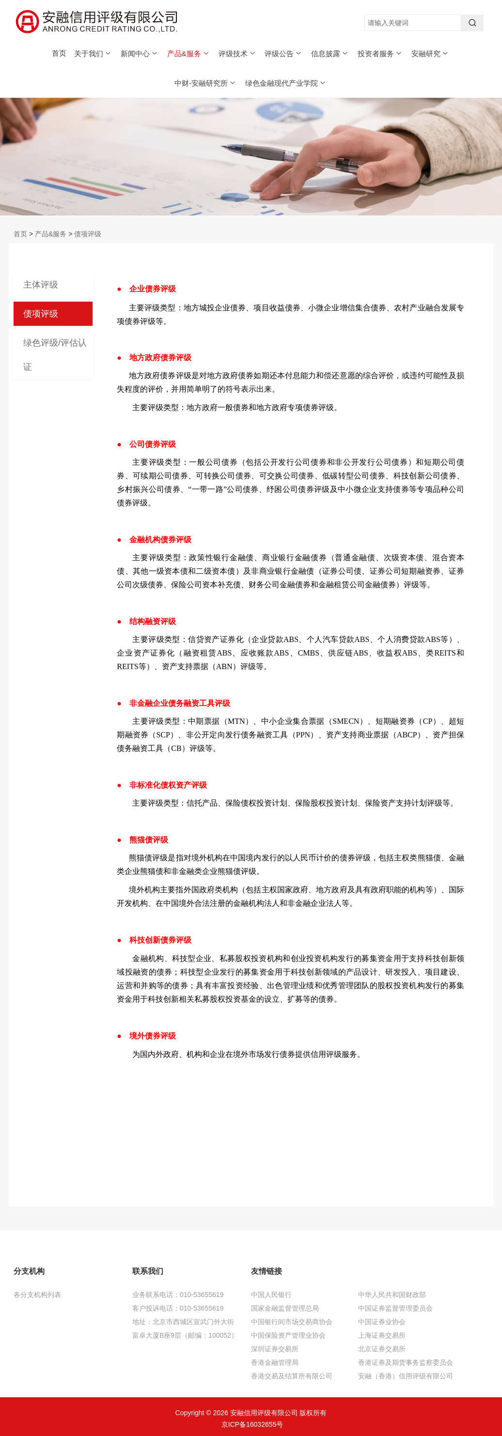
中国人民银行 (271, 1295)
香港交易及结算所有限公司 (291, 1376)
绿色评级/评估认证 (55, 355)
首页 (59, 53)
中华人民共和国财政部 (392, 1295)
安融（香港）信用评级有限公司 (405, 1376)
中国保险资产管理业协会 (288, 1335)
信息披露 (330, 53)
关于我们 (93, 53)
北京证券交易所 (382, 1349)
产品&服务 (188, 53)
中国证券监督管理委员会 (395, 1308)
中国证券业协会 (382, 1322)
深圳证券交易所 (274, 1349)
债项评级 (87, 234)
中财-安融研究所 (205, 83)
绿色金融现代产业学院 (286, 83)
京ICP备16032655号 (252, 1424)
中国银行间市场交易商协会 (291, 1322)
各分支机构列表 (37, 1295)
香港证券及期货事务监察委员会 (405, 1362)
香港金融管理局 (274, 1362)
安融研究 (430, 53)
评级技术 (237, 53)
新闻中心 (139, 53)
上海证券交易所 (382, 1335)
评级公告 (283, 53)
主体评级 (40, 285)
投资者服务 (380, 53)
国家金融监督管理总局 (285, 1308)
